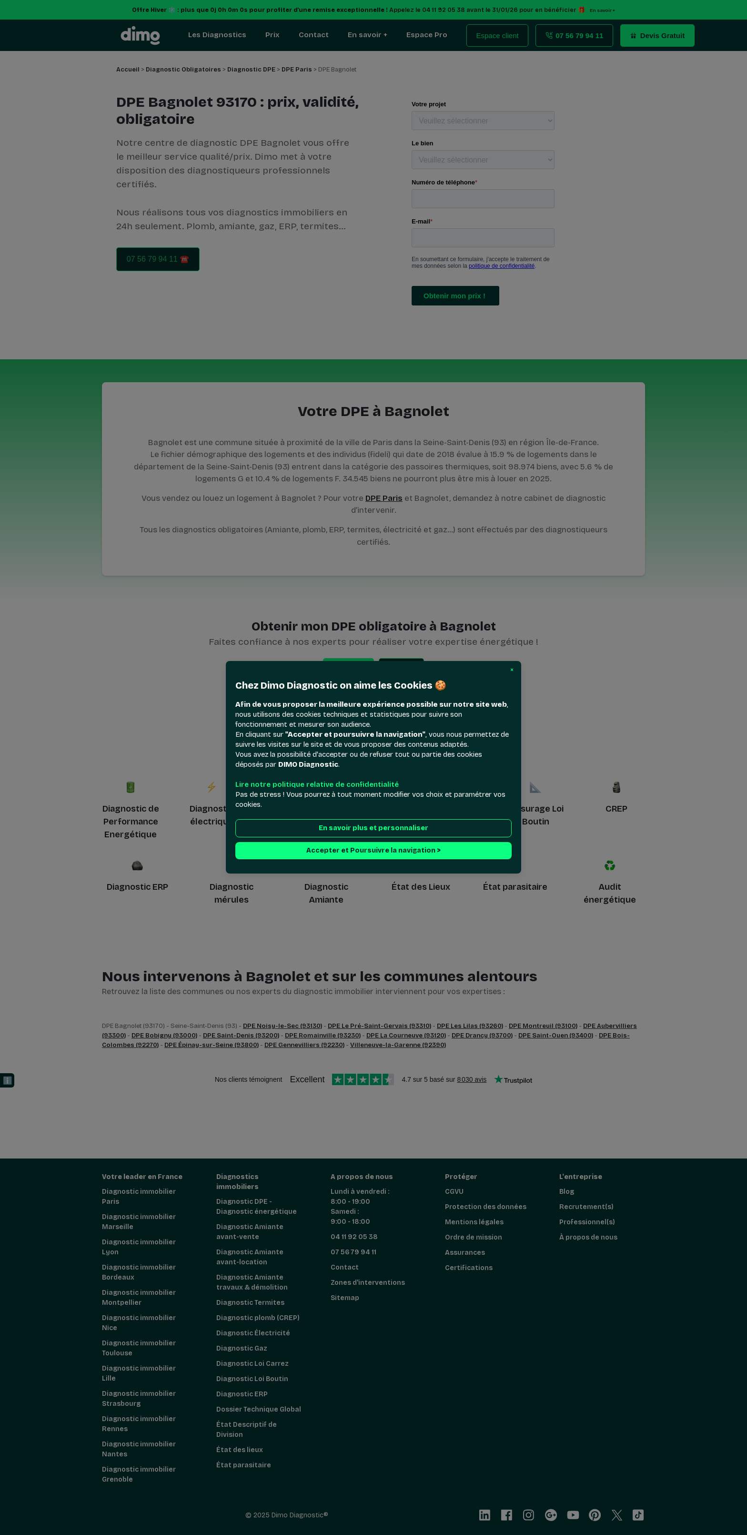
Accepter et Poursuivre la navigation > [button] (373, 851)
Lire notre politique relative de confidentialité (317, 785)
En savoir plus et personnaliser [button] (373, 828)
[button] (511, 670)
